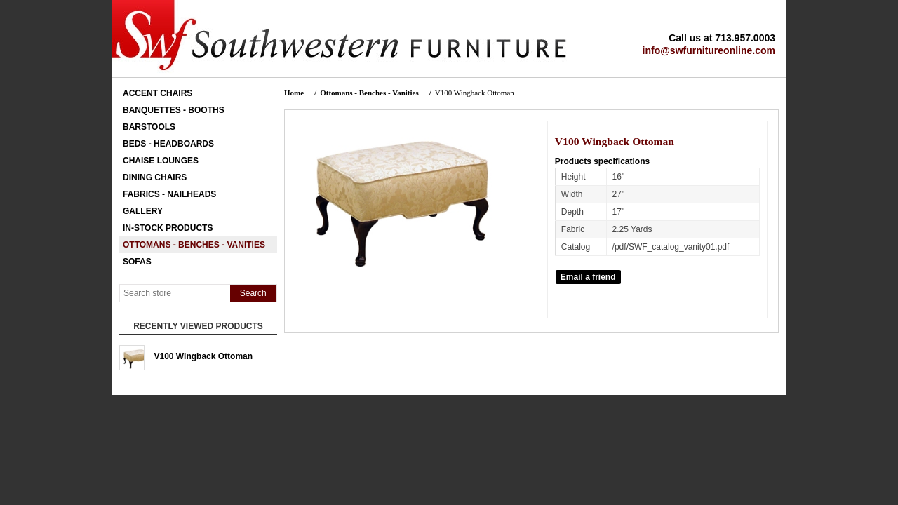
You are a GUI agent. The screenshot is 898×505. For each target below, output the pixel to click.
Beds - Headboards (168, 144)
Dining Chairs (155, 177)
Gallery (143, 211)
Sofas (137, 262)
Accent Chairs (157, 93)
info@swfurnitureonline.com (709, 50)
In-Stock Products (168, 228)
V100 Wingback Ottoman (203, 356)
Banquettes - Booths (173, 110)
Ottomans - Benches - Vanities (194, 245)
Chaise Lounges (161, 161)
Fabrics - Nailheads (169, 194)
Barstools (149, 127)
